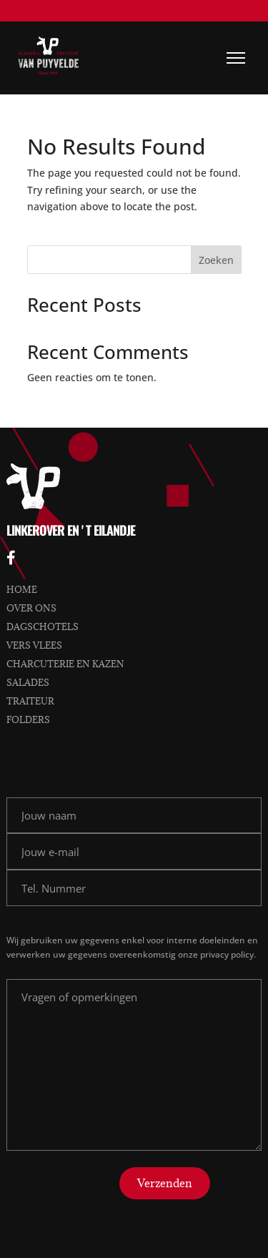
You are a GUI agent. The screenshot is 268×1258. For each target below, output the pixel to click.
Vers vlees (34, 645)
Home (21, 589)
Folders (28, 719)
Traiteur (30, 701)
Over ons (31, 608)
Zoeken (216, 260)
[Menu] (236, 57)
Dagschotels (42, 626)
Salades (27, 682)
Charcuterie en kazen (65, 663)
